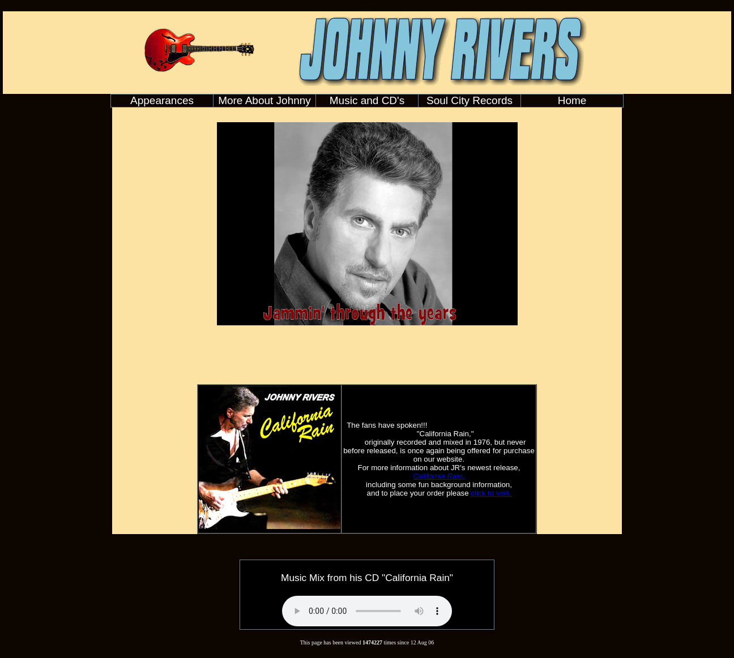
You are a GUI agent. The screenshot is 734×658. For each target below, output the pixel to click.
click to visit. (491, 493)
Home (572, 100)
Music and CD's (367, 100)
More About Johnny (264, 100)
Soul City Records (469, 100)
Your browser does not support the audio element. (367, 611)
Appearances (162, 100)
